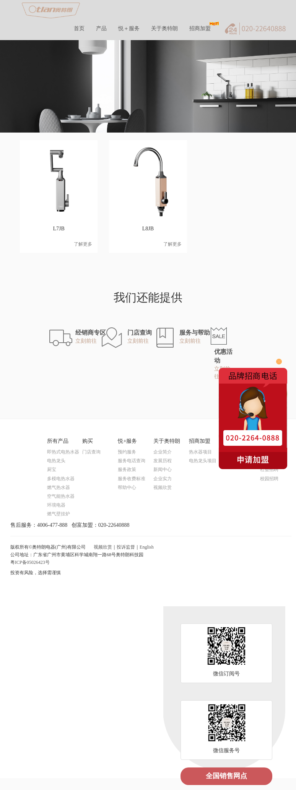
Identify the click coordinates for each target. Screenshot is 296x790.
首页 (79, 28)
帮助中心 (127, 487)
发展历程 (162, 460)
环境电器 (56, 505)
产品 (101, 28)
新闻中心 (162, 469)
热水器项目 (200, 452)
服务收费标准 (131, 478)
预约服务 (127, 452)
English (147, 547)
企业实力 (162, 478)
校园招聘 (269, 478)
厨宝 (51, 469)
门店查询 (91, 452)
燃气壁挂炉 (58, 513)
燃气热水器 (58, 487)
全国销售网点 (226, 776)
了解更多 (83, 244)
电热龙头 (56, 460)
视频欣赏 (162, 487)
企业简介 (162, 452)
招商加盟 (200, 28)
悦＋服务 (129, 28)
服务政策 (127, 469)
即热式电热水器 (63, 452)
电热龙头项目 (202, 460)
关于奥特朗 (164, 28)
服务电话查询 (131, 460)
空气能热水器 (61, 496)
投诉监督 (126, 547)
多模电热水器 (61, 478)
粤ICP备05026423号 (30, 562)
